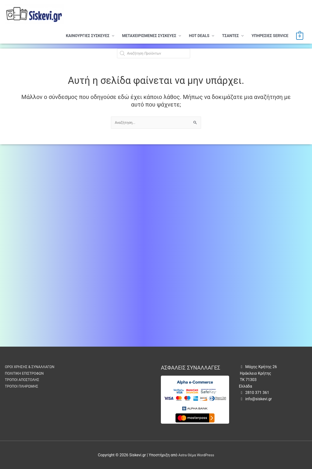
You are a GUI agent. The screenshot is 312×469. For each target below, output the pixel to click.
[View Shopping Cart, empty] (299, 35)
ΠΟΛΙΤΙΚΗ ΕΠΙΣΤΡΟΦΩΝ (26, 373)
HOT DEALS (199, 35)
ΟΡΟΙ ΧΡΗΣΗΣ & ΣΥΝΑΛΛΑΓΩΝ (32, 366)
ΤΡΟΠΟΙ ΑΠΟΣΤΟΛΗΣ (23, 379)
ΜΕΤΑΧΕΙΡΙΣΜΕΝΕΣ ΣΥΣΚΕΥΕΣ (149, 35)
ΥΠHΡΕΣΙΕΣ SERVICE (270, 35)
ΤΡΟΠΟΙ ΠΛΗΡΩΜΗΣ (23, 386)
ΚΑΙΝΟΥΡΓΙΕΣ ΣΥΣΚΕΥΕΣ (87, 35)
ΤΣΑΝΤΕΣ (230, 35)
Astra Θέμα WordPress (196, 455)
